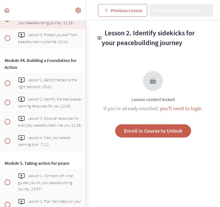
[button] (7, 10)
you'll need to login (181, 108)
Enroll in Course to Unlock (153, 130)
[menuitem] (78, 10)
